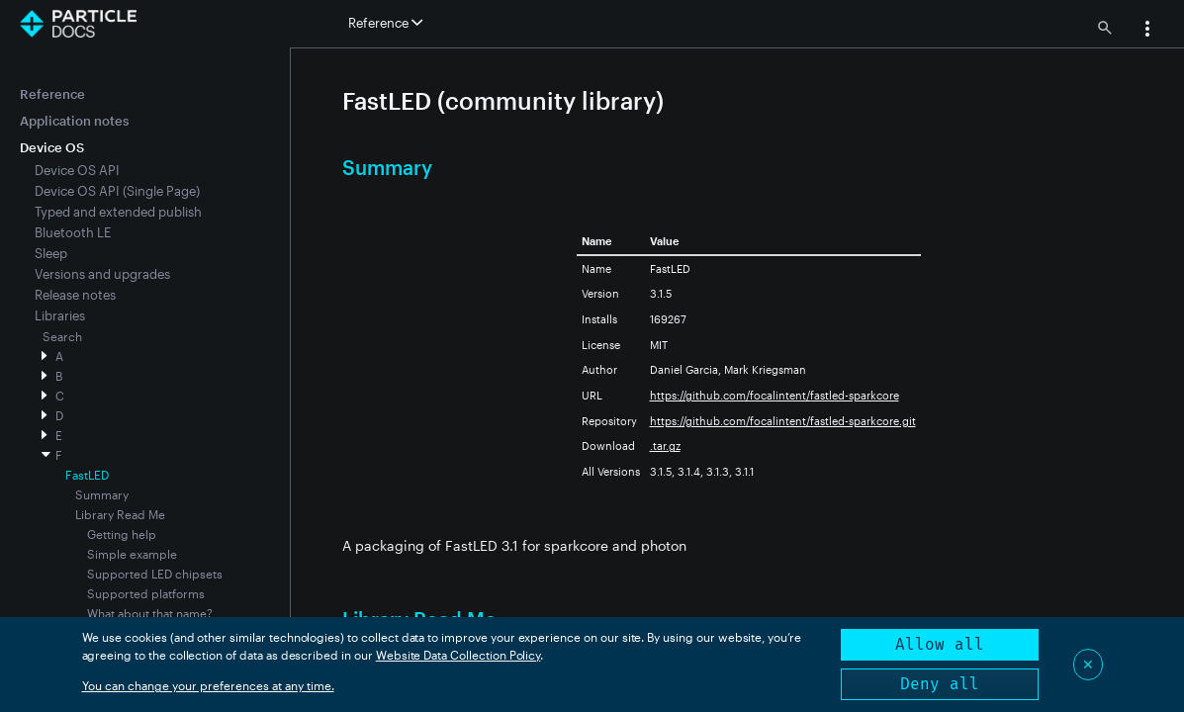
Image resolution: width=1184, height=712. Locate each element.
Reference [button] (385, 23)
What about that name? (150, 613)
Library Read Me (120, 514)
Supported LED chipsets (155, 573)
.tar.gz (665, 445)
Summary (102, 494)
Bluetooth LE (73, 232)
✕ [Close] (1088, 664)
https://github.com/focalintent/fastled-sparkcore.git (783, 420)
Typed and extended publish (118, 212)
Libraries (60, 315)
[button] (1147, 30)
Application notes (74, 121)
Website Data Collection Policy (458, 655)
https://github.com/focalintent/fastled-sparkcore (774, 395)
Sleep (51, 253)
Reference (52, 94)
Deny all (939, 683)
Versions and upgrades (102, 274)
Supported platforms (146, 593)
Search (62, 336)
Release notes (75, 295)
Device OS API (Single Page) (117, 191)
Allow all (939, 644)
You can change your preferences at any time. (208, 685)
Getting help (121, 534)
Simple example (132, 554)
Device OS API (77, 170)
